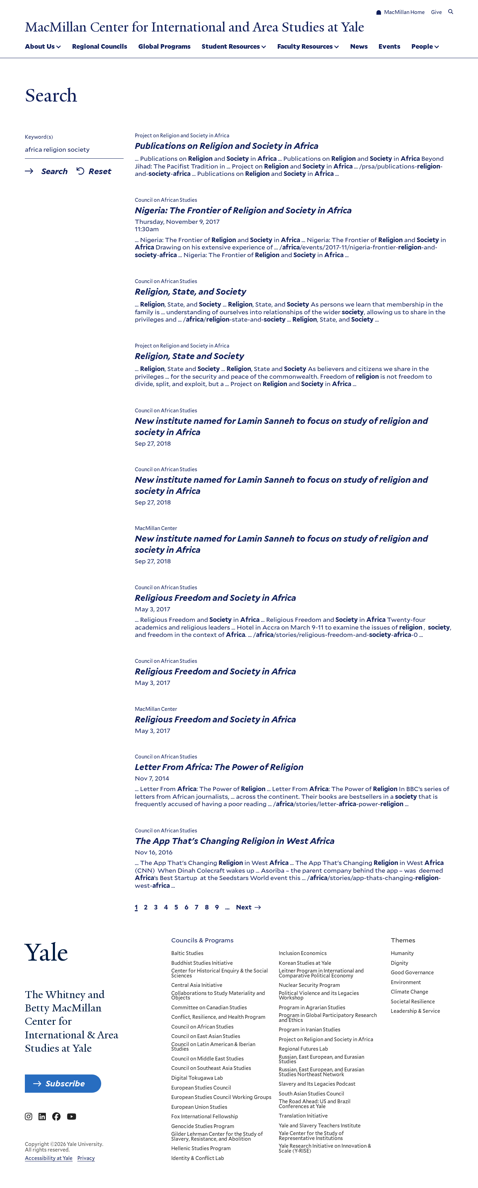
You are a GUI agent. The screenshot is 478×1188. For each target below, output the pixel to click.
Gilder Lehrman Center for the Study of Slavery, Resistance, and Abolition (217, 1136)
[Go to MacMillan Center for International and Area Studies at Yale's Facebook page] (56, 1116)
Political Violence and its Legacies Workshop (319, 996)
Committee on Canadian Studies (209, 1007)
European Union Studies (199, 1107)
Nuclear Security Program (309, 985)
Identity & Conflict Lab (197, 1158)
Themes (403, 940)
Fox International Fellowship (204, 1116)
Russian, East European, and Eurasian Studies (321, 1059)
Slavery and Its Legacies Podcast (317, 1084)
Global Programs (164, 46)
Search (54, 171)
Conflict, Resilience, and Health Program (218, 1017)
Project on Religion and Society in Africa (326, 1039)
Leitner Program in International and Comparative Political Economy (321, 973)
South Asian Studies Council (311, 1093)
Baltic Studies (187, 953)
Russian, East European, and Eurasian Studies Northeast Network (321, 1072)
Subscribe (65, 1083)
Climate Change (409, 992)
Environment (406, 982)
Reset (100, 171)
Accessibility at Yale (48, 1158)
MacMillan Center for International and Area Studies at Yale (194, 27)
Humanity (402, 953)
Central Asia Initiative (196, 985)
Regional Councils (99, 46)
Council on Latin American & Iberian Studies (213, 1047)
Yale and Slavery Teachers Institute (320, 1126)
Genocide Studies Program (202, 1126)
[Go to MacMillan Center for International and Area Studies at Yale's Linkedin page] (42, 1116)
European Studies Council (201, 1087)
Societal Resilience (413, 1002)
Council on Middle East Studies (207, 1059)
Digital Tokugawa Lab (197, 1078)
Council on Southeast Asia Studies (211, 1068)
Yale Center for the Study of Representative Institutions (311, 1136)
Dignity (399, 963)
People (422, 46)
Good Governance (412, 972)
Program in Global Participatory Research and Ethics (328, 1018)
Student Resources (231, 46)
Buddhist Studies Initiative (202, 963)
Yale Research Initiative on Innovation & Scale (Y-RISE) (325, 1148)
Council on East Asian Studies (205, 1036)
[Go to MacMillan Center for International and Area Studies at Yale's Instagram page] (28, 1116)
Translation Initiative (303, 1116)
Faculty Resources (305, 46)
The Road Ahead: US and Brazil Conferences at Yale (315, 1104)
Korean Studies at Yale (305, 963)
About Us (40, 46)
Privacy (86, 1158)
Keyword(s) (39, 137)
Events (389, 46)
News (359, 46)
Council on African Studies (202, 1027)
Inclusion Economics (303, 953)
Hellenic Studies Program (201, 1148)
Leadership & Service (415, 1011)
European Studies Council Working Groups (221, 1097)
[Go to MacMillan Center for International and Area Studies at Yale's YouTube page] (71, 1116)
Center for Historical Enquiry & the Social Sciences (219, 973)
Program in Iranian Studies (309, 1030)
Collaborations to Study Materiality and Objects (218, 996)
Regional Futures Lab (303, 1049)
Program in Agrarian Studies (312, 1007)
